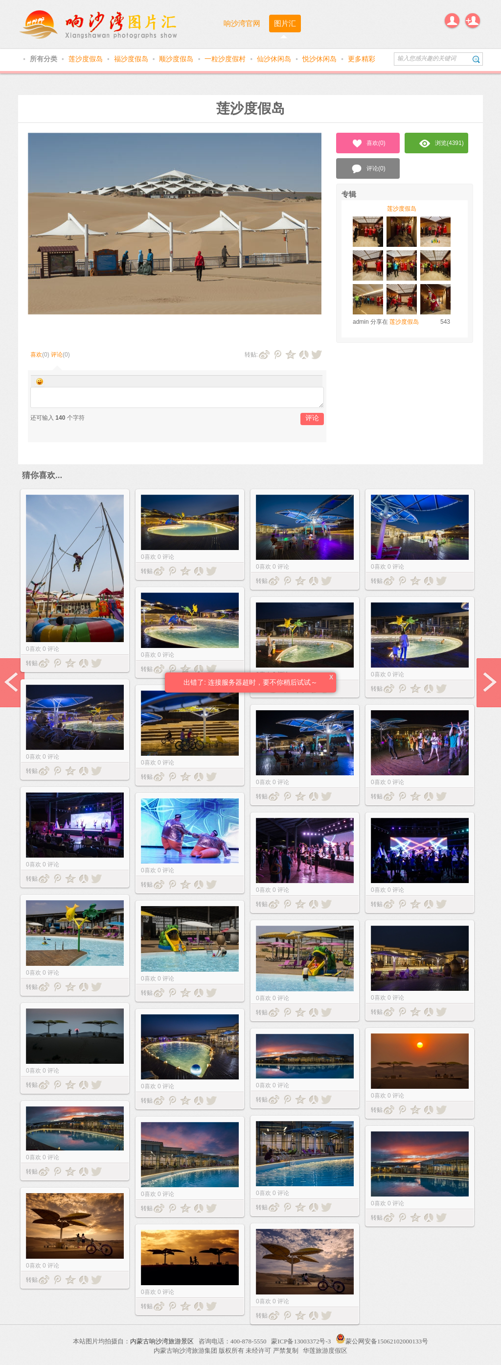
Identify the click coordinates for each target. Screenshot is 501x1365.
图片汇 (285, 23)
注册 (472, 20)
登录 (452, 20)
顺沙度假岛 (177, 59)
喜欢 (36, 354)
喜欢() (368, 143)
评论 (57, 354)
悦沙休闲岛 (320, 59)
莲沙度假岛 (86, 59)
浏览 (441, 143)
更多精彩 (361, 59)
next (489, 682)
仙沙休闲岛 (275, 59)
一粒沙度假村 (226, 59)
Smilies (40, 381)
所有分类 (44, 59)
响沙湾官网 (242, 23)
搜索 (476, 59)
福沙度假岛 (132, 59)
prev (12, 682)
